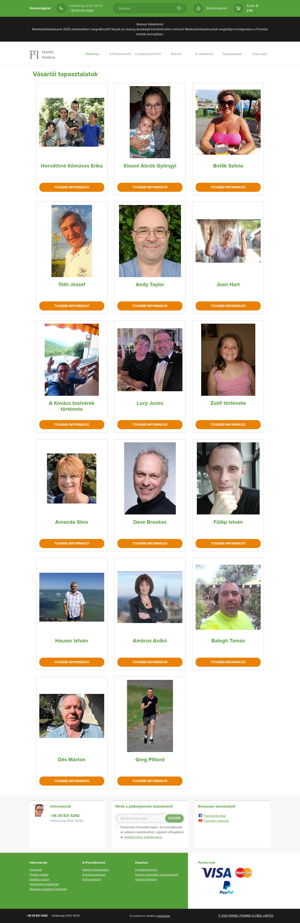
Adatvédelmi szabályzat (44, 884)
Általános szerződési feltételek (48, 889)
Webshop (92, 54)
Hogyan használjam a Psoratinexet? (156, 874)
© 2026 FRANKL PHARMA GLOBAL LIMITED (245, 915)
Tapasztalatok (232, 54)
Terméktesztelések (93, 874)
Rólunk (176, 54)
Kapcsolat (260, 54)
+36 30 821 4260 (82, 11)
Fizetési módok (39, 874)
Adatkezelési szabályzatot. (143, 837)
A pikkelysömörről (148, 54)
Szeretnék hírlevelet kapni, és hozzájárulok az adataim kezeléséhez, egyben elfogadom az (149, 832)
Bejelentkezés (217, 8)
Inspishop (163, 916)
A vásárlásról (204, 54)
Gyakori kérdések (146, 879)
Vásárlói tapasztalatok (95, 869)
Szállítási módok (39, 879)
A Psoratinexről (120, 54)
